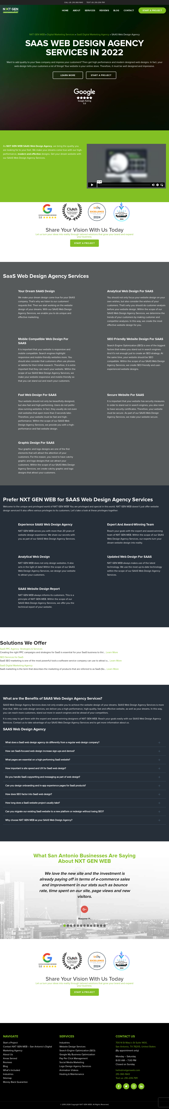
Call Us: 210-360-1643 (73, 2)
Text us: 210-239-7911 (127, 1078)
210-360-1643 (123, 1074)
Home (65, 11)
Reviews (104, 11)
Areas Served (10, 1058)
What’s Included (11, 1070)
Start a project (152, 11)
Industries (8, 1074)
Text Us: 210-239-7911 (95, 2)
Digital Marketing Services (61, 34)
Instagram (134, 1086)
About (76, 11)
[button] (64, 925)
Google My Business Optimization (77, 1054)
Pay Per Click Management (73, 1058)
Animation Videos (68, 1070)
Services (90, 11)
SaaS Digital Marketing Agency (93, 34)
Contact (129, 11)
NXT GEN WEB (37, 34)
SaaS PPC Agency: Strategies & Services (21, 649)
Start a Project (101, 75)
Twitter (126, 1086)
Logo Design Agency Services (75, 1066)
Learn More (67, 75)
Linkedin (141, 1086)
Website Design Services (72, 1046)
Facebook (119, 1086)
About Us (8, 1054)
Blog (116, 11)
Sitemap (7, 1078)
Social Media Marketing (71, 1062)
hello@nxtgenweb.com (128, 1070)
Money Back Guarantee (15, 1082)
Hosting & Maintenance (71, 1074)
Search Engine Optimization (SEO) (77, 1050)
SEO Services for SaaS (11, 657)
